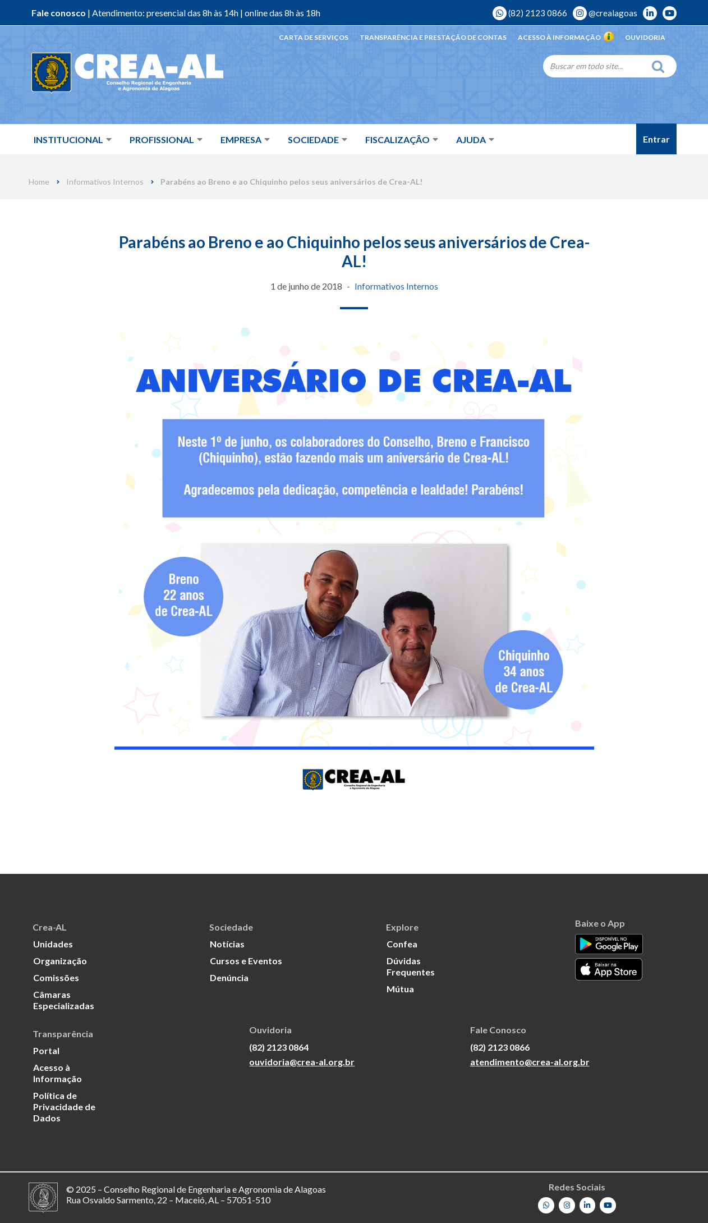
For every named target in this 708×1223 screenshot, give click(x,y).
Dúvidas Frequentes (411, 966)
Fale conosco (58, 12)
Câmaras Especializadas (63, 1000)
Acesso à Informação (566, 37)
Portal (46, 1050)
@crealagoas (605, 13)
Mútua (400, 988)
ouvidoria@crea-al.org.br (302, 1061)
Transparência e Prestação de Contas (433, 37)
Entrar (656, 139)
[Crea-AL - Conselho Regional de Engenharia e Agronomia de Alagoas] (111, 73)
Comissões (56, 977)
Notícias (227, 943)
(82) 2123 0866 (530, 13)
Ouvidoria (645, 37)
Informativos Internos (105, 182)
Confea (402, 943)
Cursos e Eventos (246, 960)
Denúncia (229, 977)
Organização (60, 960)
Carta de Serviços (313, 37)
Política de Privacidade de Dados (64, 1106)
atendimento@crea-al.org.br (530, 1061)
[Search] (594, 65)
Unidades (53, 943)
